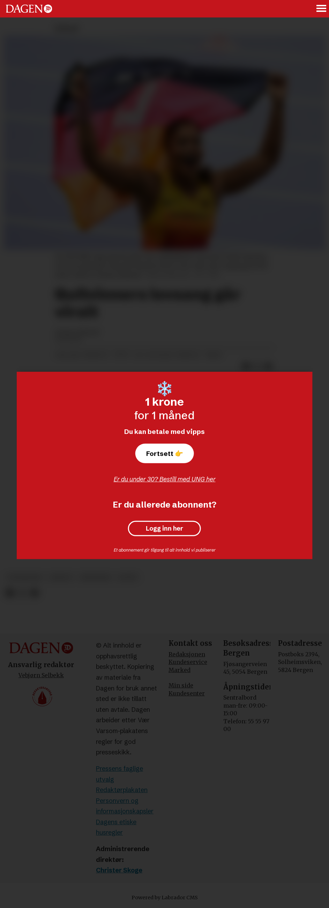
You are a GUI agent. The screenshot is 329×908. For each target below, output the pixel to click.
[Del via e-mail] (34, 593)
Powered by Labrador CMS (165, 897)
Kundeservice (188, 661)
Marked (179, 669)
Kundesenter (187, 693)
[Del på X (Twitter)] (22, 593)
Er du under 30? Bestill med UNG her (165, 479)
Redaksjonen (187, 654)
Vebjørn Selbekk (41, 675)
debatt (61, 578)
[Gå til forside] (29, 9)
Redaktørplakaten (122, 790)
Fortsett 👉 (164, 453)
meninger (95, 578)
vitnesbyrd (25, 578)
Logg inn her (164, 528)
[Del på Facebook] (9, 593)
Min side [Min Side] (181, 685)
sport (128, 578)
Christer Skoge (119, 870)
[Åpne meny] (321, 8)
